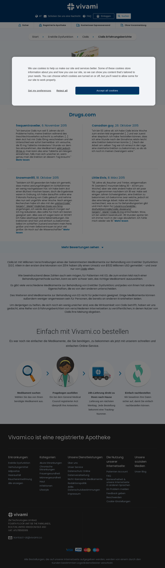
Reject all (62, 90)
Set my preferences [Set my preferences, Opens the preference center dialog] (39, 90)
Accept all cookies (107, 90)
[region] (83, 81)
